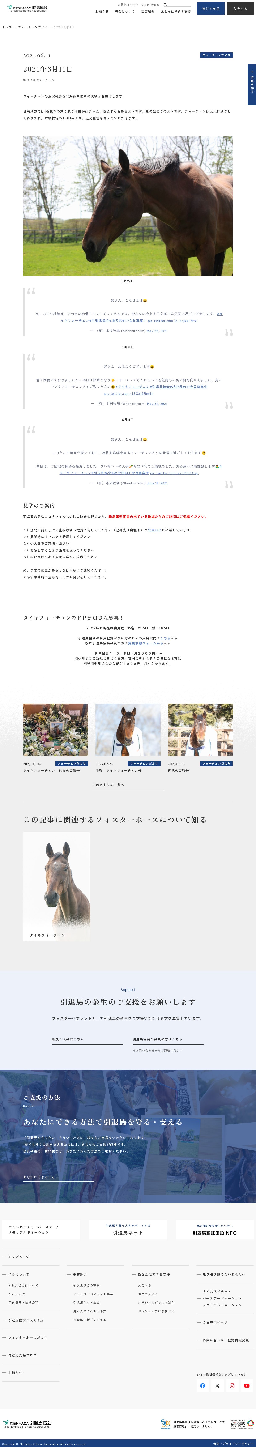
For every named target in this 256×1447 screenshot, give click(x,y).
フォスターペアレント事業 (93, 1293)
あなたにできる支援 (176, 11)
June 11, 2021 (157, 482)
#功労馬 (115, 320)
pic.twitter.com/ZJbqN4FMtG (172, 320)
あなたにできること (39, 1176)
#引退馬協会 (99, 320)
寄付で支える (148, 1293)
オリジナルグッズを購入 (156, 1302)
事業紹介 (148, 11)
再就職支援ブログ (22, 1354)
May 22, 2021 (157, 330)
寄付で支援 (211, 8)
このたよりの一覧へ (108, 784)
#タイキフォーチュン (132, 386)
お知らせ (102, 11)
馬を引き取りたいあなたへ (224, 1273)
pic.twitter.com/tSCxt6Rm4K (129, 393)
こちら (165, 637)
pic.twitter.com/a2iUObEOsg (174, 472)
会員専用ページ (128, 4)
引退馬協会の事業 (86, 1285)
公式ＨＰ (155, 529)
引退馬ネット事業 (86, 1302)
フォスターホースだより (28, 1336)
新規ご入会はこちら (68, 1039)
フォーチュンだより (33, 27)
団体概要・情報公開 (23, 1302)
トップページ (19, 1256)
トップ (7, 27)
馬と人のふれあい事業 (90, 1311)
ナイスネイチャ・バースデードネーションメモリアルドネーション (222, 1298)
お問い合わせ (150, 4)
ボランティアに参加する (156, 1311)
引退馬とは (16, 1293)
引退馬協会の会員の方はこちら (158, 1039)
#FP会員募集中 (134, 320)
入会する (240, 8)
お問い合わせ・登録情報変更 (226, 1339)
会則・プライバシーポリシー (233, 1442)
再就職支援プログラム (90, 1319)
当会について (125, 11)
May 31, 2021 (157, 403)
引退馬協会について (23, 1285)
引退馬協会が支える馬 (26, 1319)
